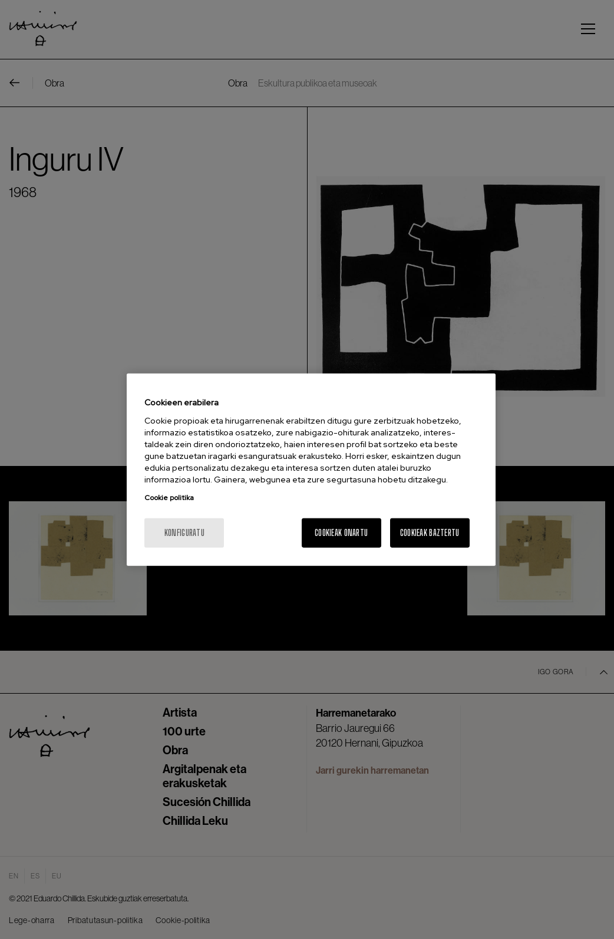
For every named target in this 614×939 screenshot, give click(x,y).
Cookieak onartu (341, 532)
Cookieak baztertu (430, 532)
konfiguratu (184, 532)
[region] (311, 470)
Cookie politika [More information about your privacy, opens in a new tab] (169, 497)
